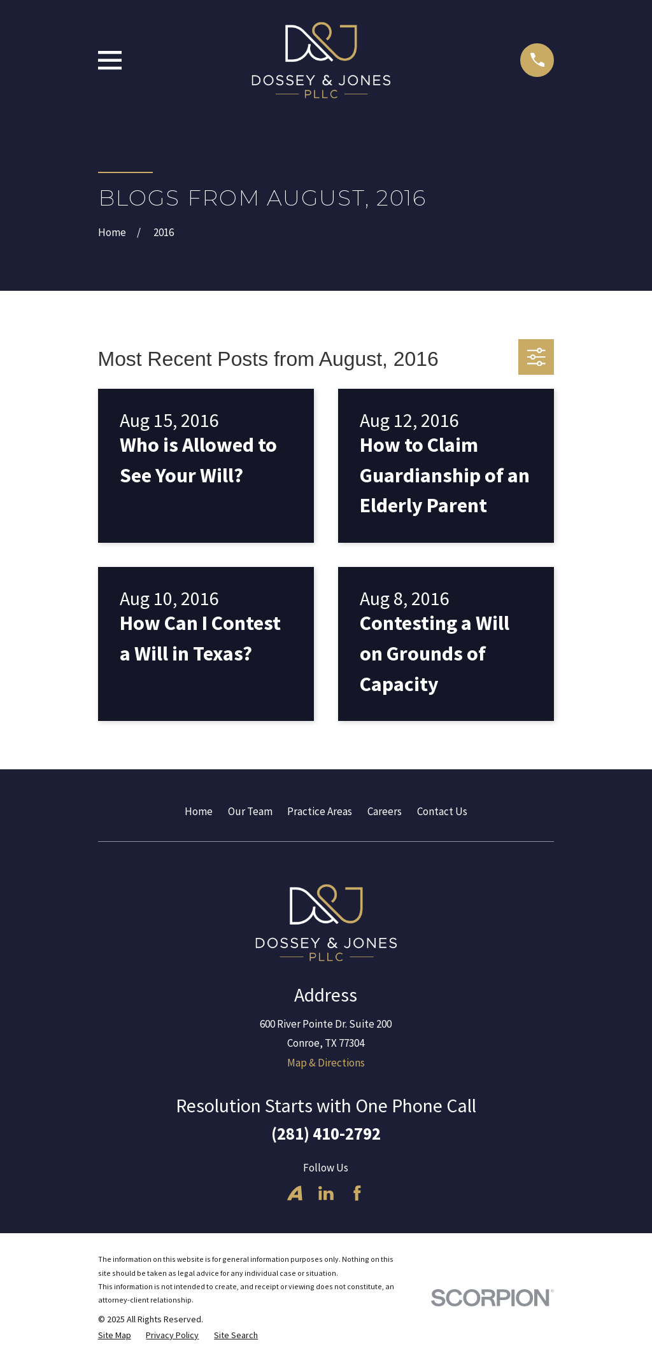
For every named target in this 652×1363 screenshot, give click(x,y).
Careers (384, 811)
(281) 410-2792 (326, 1133)
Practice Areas (319, 811)
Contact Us (442, 811)
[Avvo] (294, 1193)
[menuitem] (114, 1335)
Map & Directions (326, 1063)
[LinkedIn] (326, 1193)
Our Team (250, 811)
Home (199, 811)
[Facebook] (357, 1193)
